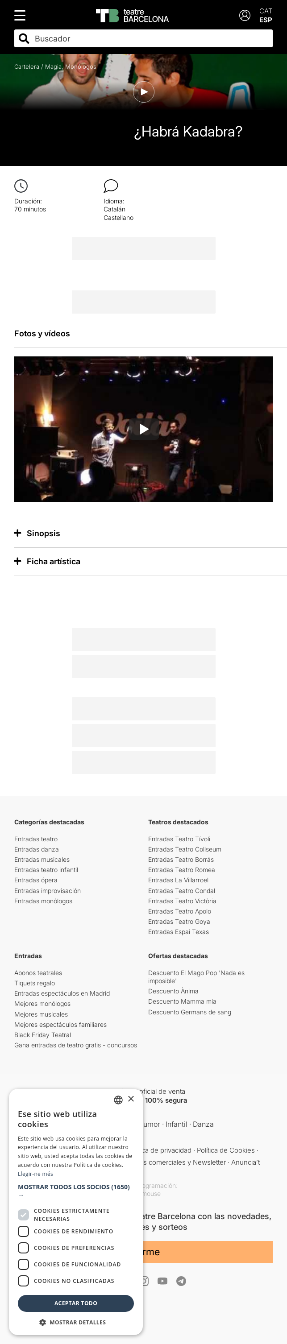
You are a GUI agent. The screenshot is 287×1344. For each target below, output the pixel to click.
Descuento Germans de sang (189, 1012)
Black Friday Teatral (42, 1034)
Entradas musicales (42, 859)
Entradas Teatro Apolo (179, 911)
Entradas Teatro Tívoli (179, 839)
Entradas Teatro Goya (179, 921)
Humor (149, 1124)
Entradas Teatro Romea (181, 869)
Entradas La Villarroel (178, 880)
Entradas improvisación (47, 890)
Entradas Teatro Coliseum (184, 849)
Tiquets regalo (34, 983)
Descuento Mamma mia (182, 1001)
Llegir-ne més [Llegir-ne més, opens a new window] (35, 1174)
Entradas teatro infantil (46, 869)
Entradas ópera (36, 880)
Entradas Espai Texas (178, 931)
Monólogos (80, 66)
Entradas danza (36, 849)
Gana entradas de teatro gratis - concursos (75, 1045)
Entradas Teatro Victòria (182, 901)
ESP (265, 20)
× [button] (130, 1099)
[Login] (244, 15)
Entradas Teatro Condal (181, 890)
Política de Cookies (226, 1150)
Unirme (143, 1251)
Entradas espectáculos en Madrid (62, 993)
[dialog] (76, 1212)
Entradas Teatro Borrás (181, 859)
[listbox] (118, 1100)
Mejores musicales (41, 1014)
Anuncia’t (245, 1162)
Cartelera (26, 66)
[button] (76, 1191)
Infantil (176, 1124)
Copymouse (143, 1193)
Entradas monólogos (43, 901)
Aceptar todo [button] (75, 1303)
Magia (53, 66)
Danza (203, 1124)
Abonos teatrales (38, 972)
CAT (266, 11)
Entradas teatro (36, 839)
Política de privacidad (159, 1150)
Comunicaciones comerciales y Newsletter (160, 1162)
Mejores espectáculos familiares (60, 1024)
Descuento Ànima (173, 991)
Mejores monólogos (42, 1003)
